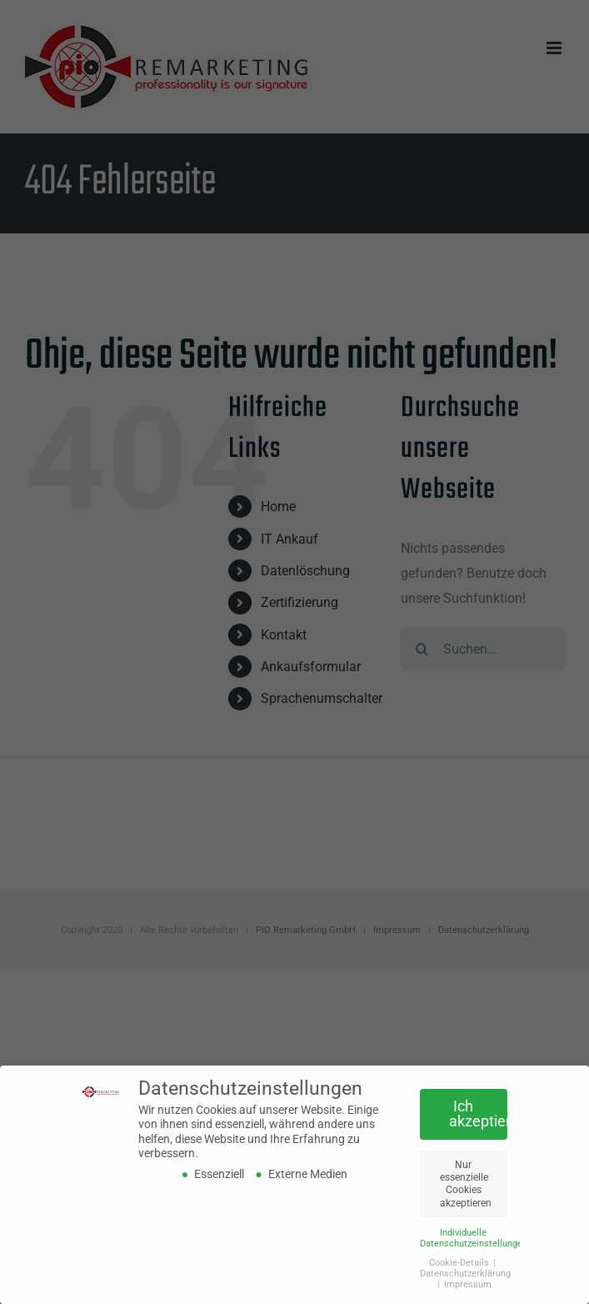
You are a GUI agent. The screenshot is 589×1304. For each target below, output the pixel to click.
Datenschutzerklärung (465, 1272)
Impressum (468, 1283)
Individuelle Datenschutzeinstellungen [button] (473, 1237)
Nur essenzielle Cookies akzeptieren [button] (466, 1183)
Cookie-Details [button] (460, 1261)
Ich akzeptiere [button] (478, 1114)
